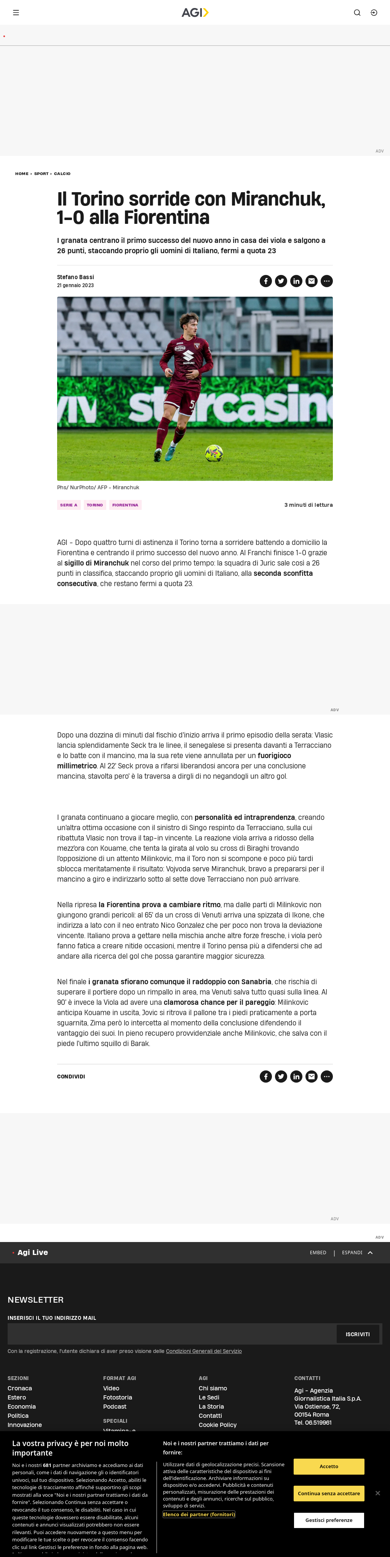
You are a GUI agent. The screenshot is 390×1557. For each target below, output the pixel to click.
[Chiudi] (377, 1493)
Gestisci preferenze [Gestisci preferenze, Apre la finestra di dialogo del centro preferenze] (329, 1520)
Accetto (329, 1466)
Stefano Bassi (75, 277)
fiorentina (125, 505)
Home (22, 173)
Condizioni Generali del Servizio (204, 1351)
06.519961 (318, 1422)
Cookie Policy (218, 1424)
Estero (17, 1397)
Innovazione (25, 1424)
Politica (18, 1415)
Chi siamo (213, 1388)
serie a (69, 505)
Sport (41, 173)
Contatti (210, 1415)
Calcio (62, 173)
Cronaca (20, 1388)
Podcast (114, 1406)
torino (95, 505)
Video (111, 1388)
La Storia (211, 1406)
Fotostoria (117, 1397)
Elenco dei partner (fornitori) (199, 1514)
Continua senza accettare (329, 1493)
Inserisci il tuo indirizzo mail (52, 1318)
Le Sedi (209, 1397)
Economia (22, 1406)
